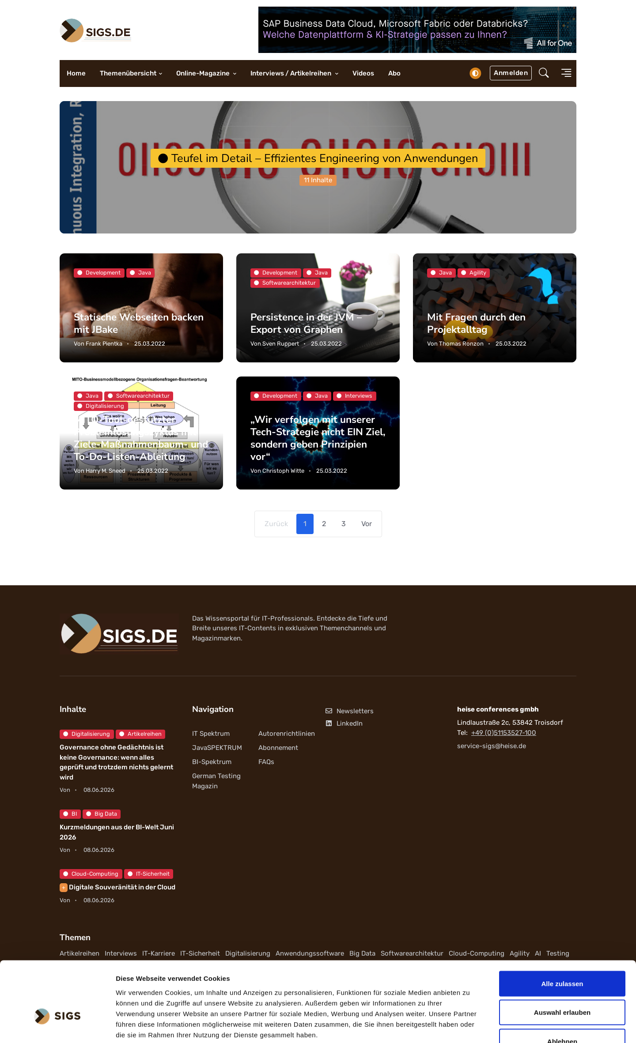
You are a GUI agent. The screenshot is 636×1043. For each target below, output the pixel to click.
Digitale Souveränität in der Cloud (117, 887)
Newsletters (349, 711)
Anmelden (511, 73)
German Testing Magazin (216, 781)
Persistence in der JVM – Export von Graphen (306, 323)
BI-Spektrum (211, 762)
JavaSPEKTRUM (217, 748)
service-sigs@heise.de (491, 746)
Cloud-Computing (90, 873)
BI (70, 813)
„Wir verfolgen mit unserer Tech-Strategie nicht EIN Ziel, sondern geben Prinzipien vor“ (318, 438)
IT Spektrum (211, 734)
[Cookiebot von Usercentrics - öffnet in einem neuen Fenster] (57, 1025)
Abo (394, 73)
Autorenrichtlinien (286, 734)
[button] (544, 73)
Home (76, 73)
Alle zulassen (562, 927)
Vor (366, 524)
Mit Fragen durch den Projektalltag (476, 323)
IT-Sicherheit (149, 873)
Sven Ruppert (280, 343)
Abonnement (278, 748)
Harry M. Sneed (105, 470)
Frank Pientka (104, 343)
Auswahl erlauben (562, 956)
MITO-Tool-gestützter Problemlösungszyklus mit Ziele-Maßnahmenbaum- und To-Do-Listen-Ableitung (141, 438)
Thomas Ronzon (461, 343)
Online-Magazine (203, 73)
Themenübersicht (128, 73)
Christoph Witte (283, 470)
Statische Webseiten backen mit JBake (139, 323)
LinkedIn (344, 723)
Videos (363, 73)
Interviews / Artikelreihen (291, 73)
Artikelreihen (140, 733)
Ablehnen (562, 985)
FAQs (266, 762)
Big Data (101, 813)
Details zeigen (469, 1025)
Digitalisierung (86, 733)
